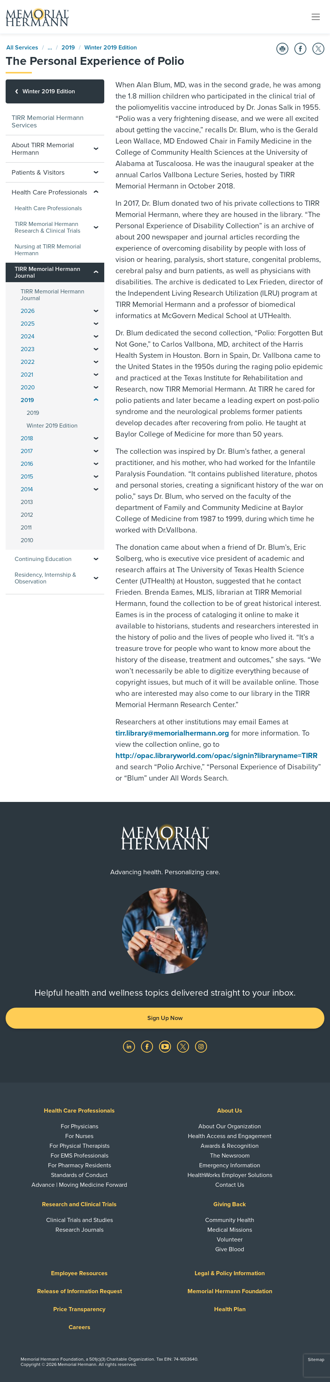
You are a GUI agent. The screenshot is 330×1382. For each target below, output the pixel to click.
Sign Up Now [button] (165, 1018)
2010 (27, 540)
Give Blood (229, 1249)
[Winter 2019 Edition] (55, 91)
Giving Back (229, 1204)
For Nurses (79, 1136)
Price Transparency (79, 1309)
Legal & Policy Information (230, 1273)
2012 (27, 515)
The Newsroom (230, 1155)
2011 (26, 527)
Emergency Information (229, 1165)
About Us (229, 1110)
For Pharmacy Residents (79, 1165)
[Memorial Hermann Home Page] (37, 16)
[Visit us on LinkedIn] (129, 1046)
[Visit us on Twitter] (183, 1046)
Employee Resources (79, 1273)
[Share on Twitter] (318, 49)
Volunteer (230, 1239)
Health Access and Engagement (230, 1136)
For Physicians (79, 1126)
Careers (79, 1327)
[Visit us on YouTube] (165, 1046)
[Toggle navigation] (315, 16)
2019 (68, 47)
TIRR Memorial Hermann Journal (52, 295)
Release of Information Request (79, 1291)
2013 (27, 502)
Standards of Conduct (79, 1175)
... (50, 47)
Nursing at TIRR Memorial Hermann (48, 250)
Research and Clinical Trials (79, 1204)
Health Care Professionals (48, 208)
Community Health (229, 1220)
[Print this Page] (282, 49)
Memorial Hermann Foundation (230, 1291)
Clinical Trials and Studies (79, 1220)
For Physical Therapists (80, 1146)
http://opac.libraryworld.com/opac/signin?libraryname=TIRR (217, 755)
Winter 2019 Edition (110, 47)
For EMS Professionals (79, 1155)
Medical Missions (229, 1229)
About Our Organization (229, 1126)
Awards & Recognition (230, 1146)
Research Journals (80, 1229)
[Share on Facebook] (300, 49)
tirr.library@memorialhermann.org (172, 733)
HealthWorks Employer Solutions (230, 1175)
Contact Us (229, 1185)
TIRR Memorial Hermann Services (48, 121)
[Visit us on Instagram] (201, 1046)
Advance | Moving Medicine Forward (79, 1185)
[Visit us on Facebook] (147, 1046)
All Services (22, 47)
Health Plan (230, 1309)
